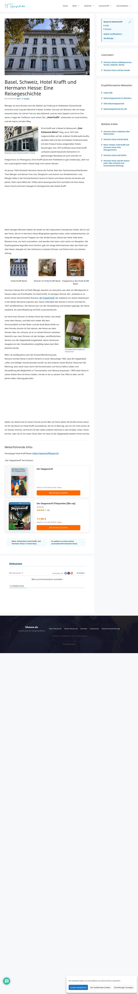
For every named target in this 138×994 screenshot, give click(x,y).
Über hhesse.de (55, 630)
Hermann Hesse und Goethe (115, 155)
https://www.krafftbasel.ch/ (45, 453)
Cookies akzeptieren (78, 987)
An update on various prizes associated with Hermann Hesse (64, 543)
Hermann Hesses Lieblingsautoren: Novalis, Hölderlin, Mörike (118, 63)
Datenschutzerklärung (111, 630)
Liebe (107, 25)
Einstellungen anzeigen (123, 987)
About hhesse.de (71, 630)
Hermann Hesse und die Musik (116, 139)
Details (59, 487)
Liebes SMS (108, 93)
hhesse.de (31, 628)
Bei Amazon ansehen (62, 493)
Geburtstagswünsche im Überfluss (117, 98)
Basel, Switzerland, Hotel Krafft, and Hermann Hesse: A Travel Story (26, 543)
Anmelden (80, 574)
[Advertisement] (47, 208)
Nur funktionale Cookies (100, 987)
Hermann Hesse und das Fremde (117, 70)
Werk (77, 5)
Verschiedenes (124, 5)
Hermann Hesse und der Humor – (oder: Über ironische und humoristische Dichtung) (117, 163)
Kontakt (84, 630)
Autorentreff (106, 5)
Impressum (94, 630)
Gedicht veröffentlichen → (113, 34)
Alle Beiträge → (109, 38)
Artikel (26, 98)
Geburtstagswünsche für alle (115, 109)
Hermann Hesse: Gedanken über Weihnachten (117, 132)
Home (65, 6)
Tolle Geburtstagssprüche (114, 103)
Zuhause (108, 29)
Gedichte (90, 5)
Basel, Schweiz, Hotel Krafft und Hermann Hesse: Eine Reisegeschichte (116, 147)
